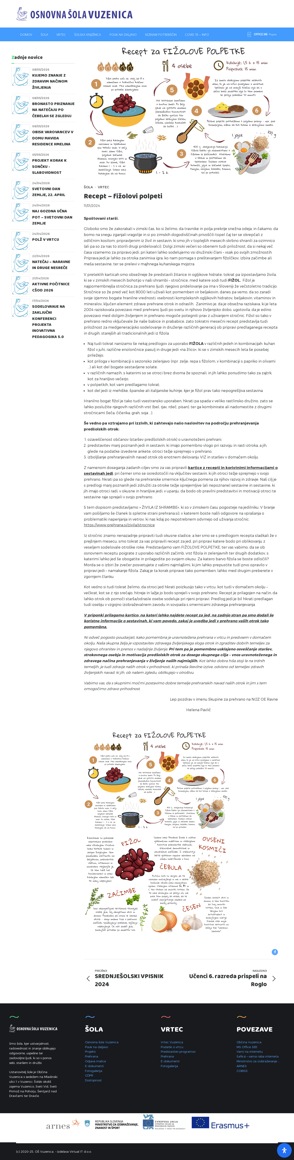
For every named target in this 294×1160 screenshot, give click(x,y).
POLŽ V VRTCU (45, 239)
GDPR (89, 1075)
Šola (44, 35)
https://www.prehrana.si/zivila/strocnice (119, 525)
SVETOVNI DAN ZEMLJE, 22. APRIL (48, 192)
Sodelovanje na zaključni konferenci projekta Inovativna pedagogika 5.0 (48, 321)
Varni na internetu (250, 1051)
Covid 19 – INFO (197, 35)
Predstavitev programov (178, 1051)
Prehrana (91, 1056)
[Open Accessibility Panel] (284, 1150)
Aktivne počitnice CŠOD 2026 (51, 287)
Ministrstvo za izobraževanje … (258, 1061)
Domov (26, 35)
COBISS (242, 1071)
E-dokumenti (94, 1066)
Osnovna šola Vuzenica (102, 1042)
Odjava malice (95, 1061)
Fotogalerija (93, 1071)
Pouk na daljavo (123, 35)
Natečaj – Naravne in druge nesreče (51, 265)
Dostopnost (93, 1080)
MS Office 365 (247, 1047)
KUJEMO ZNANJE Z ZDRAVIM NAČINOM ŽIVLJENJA (50, 81)
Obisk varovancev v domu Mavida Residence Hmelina (52, 138)
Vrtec (61, 35)
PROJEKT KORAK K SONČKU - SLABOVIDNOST (49, 166)
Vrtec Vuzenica (172, 1042)
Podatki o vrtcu (172, 1047)
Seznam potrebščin (161, 35)
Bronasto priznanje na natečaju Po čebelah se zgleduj (53, 110)
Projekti (90, 1051)
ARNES (242, 1066)
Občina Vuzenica (249, 1042)
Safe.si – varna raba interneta (258, 1056)
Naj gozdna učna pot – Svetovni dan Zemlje (52, 217)
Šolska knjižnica (87, 35)
